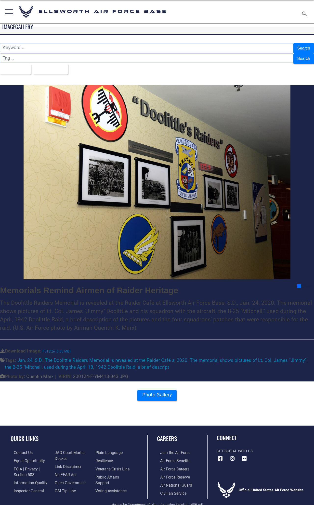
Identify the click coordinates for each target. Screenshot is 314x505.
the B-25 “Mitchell (23, 363)
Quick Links (25, 435)
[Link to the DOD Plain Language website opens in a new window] (108, 449)
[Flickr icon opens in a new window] (244, 454)
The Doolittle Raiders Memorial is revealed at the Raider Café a (109, 356)
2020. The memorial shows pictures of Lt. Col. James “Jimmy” (242, 356)
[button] (8, 11)
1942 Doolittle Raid (115, 363)
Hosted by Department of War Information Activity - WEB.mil (157, 499)
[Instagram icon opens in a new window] (232, 454)
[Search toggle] (305, 11)
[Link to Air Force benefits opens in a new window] (171, 456)
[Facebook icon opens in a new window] (220, 454)
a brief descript (153, 363)
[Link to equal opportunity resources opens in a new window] (25, 456)
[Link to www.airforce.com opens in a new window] (171, 449)
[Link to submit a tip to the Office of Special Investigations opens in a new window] (63, 485)
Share (305, 282)
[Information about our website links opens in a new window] (66, 462)
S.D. (39, 356)
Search (302, 47)
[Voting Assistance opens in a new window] (111, 480)
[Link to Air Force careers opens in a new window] (171, 464)
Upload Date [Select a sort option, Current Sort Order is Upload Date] (54, 66)
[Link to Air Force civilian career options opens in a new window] (169, 488)
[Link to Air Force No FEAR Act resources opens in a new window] (64, 470)
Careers (167, 435)
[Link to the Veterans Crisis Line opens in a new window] (113, 464)
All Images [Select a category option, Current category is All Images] (15, 66)
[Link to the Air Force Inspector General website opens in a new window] (25, 485)
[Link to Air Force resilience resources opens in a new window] (104, 456)
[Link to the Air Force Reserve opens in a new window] (171, 472)
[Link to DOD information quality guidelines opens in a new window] (26, 478)
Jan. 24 (25, 356)
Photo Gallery (157, 392)
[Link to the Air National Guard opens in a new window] (172, 480)
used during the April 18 (68, 363)
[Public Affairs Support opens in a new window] (114, 472)
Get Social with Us (235, 447)
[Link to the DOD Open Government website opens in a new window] (68, 478)
